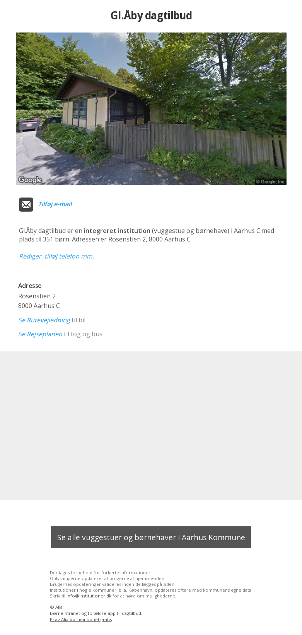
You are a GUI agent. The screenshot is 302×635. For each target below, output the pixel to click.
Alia (59, 607)
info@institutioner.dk (89, 596)
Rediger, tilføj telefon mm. (56, 256)
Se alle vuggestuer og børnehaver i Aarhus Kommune (151, 537)
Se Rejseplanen (40, 334)
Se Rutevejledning (44, 320)
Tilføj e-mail (55, 204)
